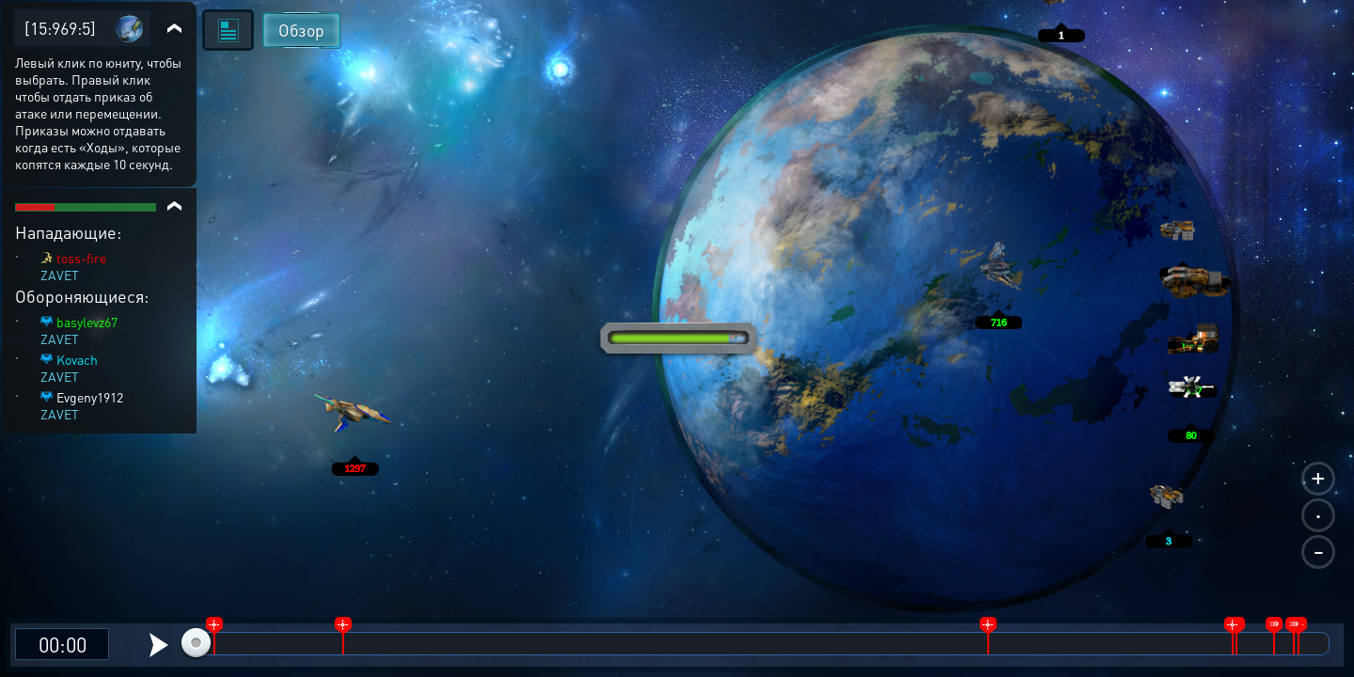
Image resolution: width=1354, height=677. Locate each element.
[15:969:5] (60, 28)
